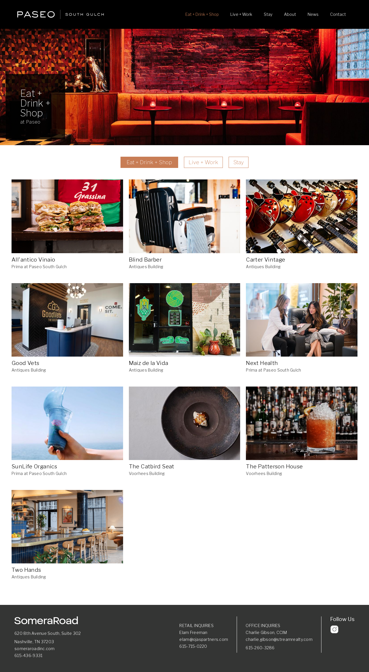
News (313, 14)
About (290, 14)
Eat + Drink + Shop (202, 14)
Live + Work (241, 14)
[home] (60, 14)
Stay (268, 14)
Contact (338, 14)
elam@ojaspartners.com (203, 639)
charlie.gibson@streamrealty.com (279, 639)
